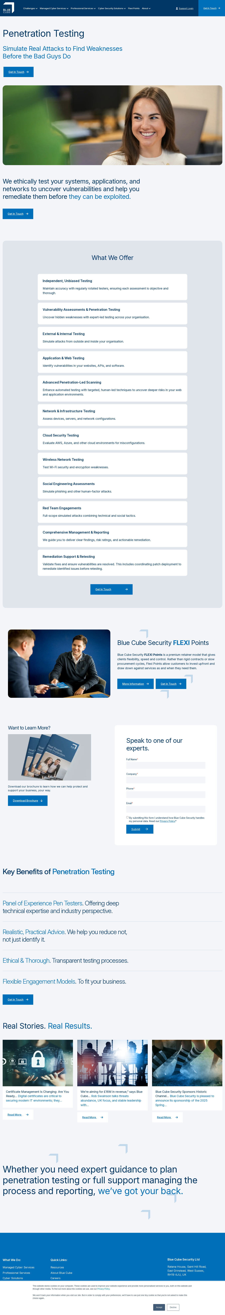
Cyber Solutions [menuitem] (13, 1278)
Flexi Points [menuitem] (134, 8)
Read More (18, 1114)
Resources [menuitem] (57, 1267)
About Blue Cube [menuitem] (61, 1272)
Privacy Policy (103, 1289)
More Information (135, 683)
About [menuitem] (145, 8)
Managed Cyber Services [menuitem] (53, 8)
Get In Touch (211, 8)
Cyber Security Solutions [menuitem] (110, 8)
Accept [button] (159, 1307)
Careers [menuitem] (55, 1278)
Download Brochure (28, 800)
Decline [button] (173, 1307)
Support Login (184, 8)
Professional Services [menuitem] (82, 8)
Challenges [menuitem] (29, 8)
